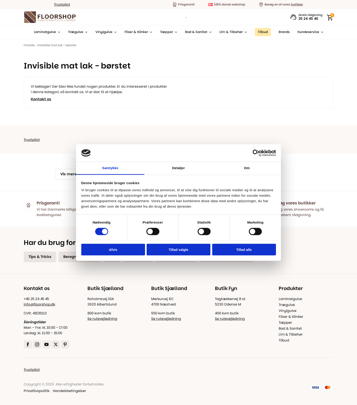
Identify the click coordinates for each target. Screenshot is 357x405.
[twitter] (56, 344)
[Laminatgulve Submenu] (58, 32)
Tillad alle (244, 250)
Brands (284, 32)
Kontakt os (41, 99)
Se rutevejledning (102, 318)
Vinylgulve (103, 32)
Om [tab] (247, 168)
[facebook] (28, 344)
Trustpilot (62, 4)
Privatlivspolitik (36, 391)
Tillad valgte (178, 250)
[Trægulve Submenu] (85, 32)
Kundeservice (308, 32)
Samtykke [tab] (110, 168)
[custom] (65, 344)
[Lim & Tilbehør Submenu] (245, 32)
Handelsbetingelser (69, 391)
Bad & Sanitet (196, 32)
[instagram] (37, 344)
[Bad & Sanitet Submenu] (209, 32)
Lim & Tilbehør (231, 32)
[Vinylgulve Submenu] (114, 32)
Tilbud (284, 340)
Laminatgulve (45, 32)
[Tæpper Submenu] (175, 32)
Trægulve (75, 32)
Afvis (113, 250)
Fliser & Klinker (136, 32)
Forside (29, 45)
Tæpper (166, 32)
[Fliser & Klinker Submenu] (150, 32)
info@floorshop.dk (39, 304)
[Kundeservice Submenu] (321, 32)
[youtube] (46, 344)
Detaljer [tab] (178, 168)
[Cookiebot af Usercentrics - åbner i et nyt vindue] (256, 153)
